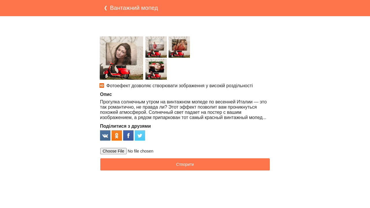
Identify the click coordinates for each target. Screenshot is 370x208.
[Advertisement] (185, 26)
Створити (185, 164)
